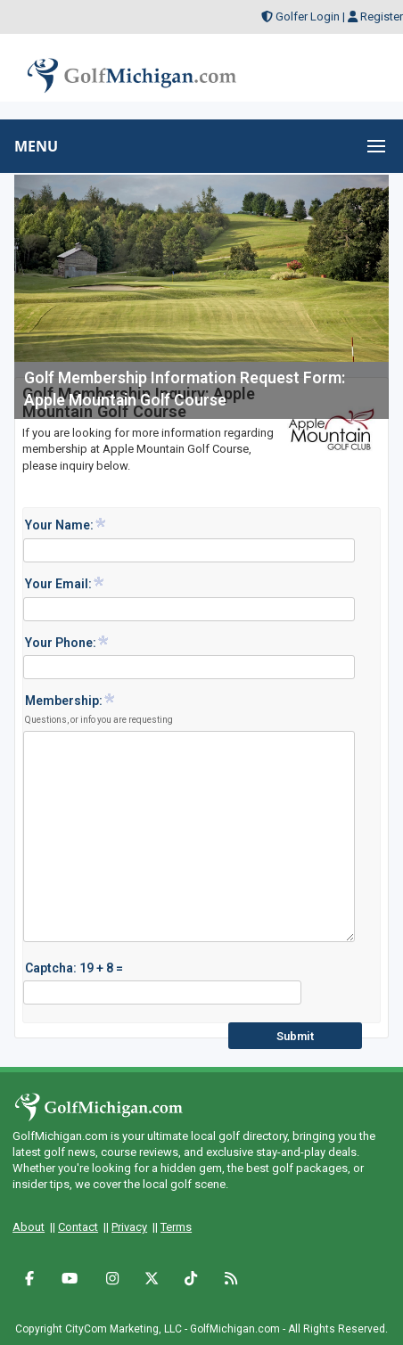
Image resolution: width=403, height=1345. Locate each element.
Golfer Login (308, 16)
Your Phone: (67, 642)
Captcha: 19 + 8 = (74, 968)
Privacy (129, 1227)
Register (381, 16)
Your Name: (66, 524)
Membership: (99, 709)
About (28, 1227)
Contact (78, 1227)
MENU (36, 146)
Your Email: (65, 583)
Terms (176, 1227)
